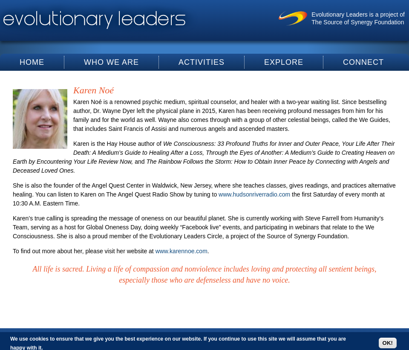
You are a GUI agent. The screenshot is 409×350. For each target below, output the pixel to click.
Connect (363, 62)
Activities (202, 62)
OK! (388, 343)
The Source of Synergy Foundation (357, 22)
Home (32, 62)
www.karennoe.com (181, 251)
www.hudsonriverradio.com (254, 194)
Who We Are (111, 62)
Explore (283, 62)
